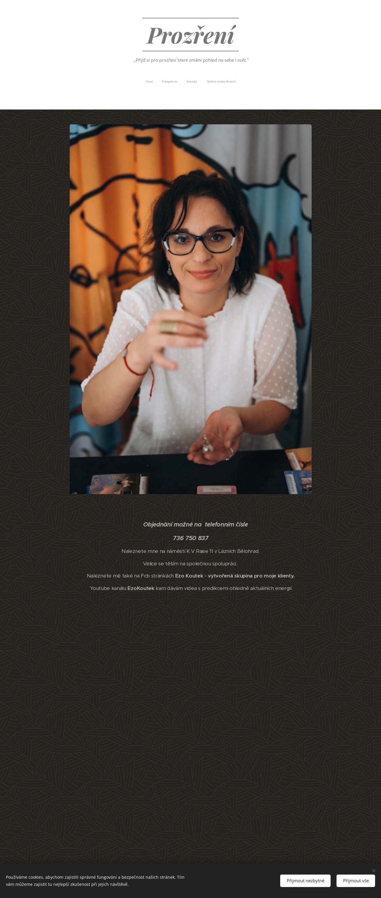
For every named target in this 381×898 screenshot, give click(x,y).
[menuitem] (178, 81)
